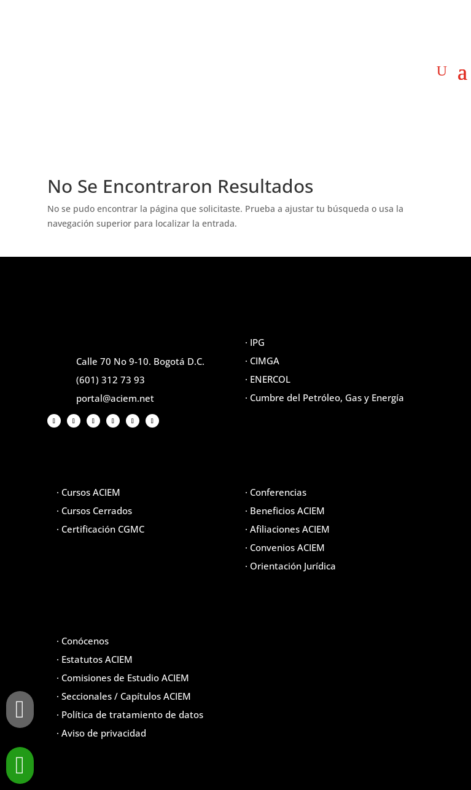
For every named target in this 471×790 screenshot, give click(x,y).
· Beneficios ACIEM (285, 510)
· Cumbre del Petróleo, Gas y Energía (324, 397)
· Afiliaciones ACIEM (287, 529)
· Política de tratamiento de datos (129, 714)
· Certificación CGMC (100, 529)
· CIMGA (262, 360)
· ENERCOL (267, 379)
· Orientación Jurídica (290, 566)
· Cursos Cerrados (94, 510)
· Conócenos (82, 641)
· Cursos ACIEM (88, 492)
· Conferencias (275, 492)
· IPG (255, 342)
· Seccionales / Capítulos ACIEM (123, 696)
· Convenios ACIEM (285, 547)
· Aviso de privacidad (101, 733)
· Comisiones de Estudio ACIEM (122, 677)
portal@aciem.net (115, 398)
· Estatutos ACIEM (94, 659)
